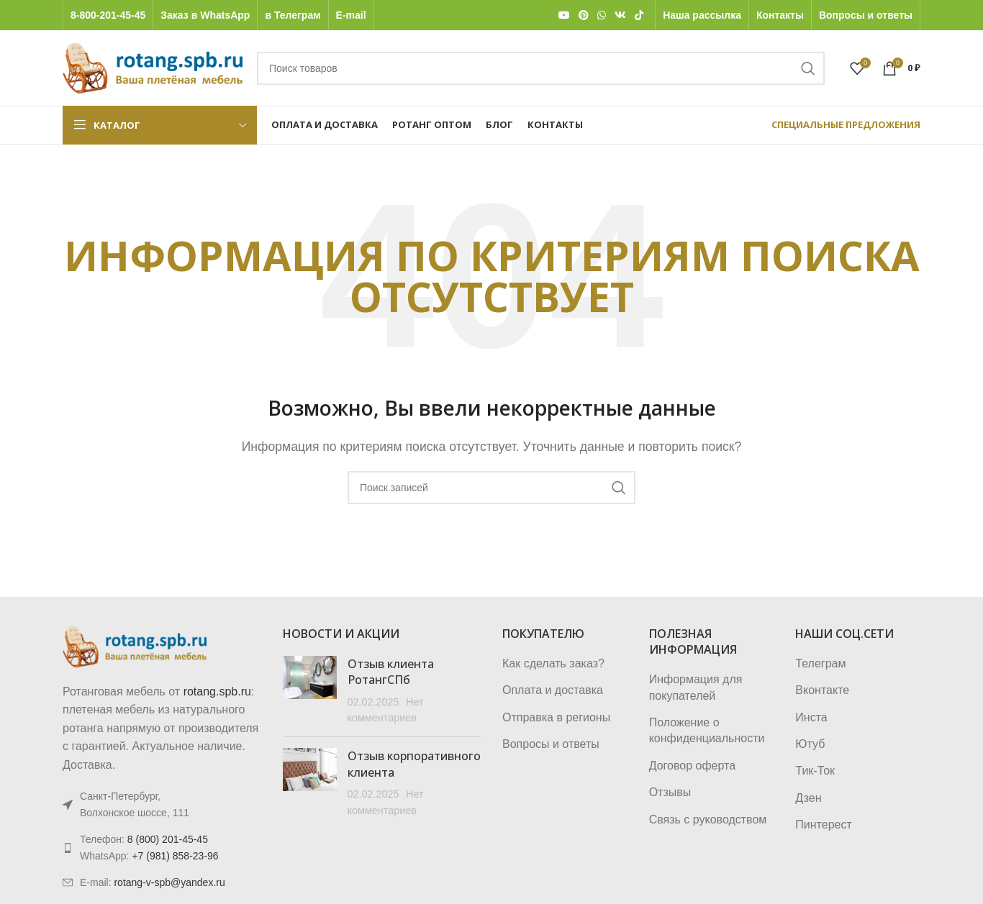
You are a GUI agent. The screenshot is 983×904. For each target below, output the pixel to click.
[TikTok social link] (639, 15)
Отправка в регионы (556, 717)
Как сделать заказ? (553, 663)
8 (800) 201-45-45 (167, 839)
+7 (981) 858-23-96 (175, 856)
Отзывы (670, 792)
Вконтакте (822, 690)
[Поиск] (541, 68)
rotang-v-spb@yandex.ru (169, 882)
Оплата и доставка (552, 690)
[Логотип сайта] (153, 67)
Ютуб (810, 744)
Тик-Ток (815, 770)
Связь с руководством (708, 819)
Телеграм (820, 663)
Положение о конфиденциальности (707, 730)
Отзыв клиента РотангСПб (391, 672)
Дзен (808, 798)
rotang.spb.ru (217, 691)
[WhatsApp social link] (601, 15)
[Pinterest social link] (583, 15)
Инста (811, 717)
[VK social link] (620, 15)
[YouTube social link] (564, 15)
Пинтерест (823, 824)
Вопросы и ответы (550, 744)
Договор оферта (692, 765)
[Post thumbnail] (310, 691)
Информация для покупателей (696, 687)
